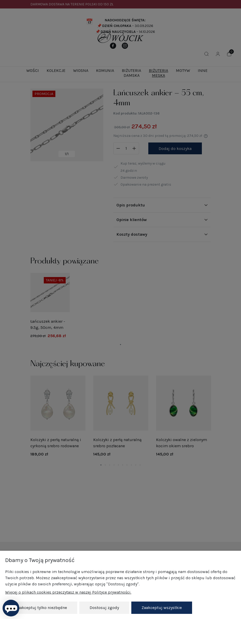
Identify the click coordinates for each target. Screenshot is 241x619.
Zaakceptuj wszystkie (162, 607)
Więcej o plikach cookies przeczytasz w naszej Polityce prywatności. (68, 592)
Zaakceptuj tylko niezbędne (41, 607)
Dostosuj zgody (104, 607)
